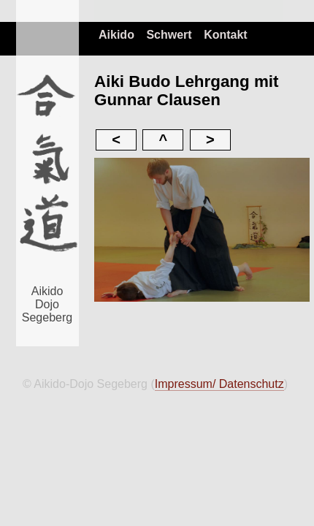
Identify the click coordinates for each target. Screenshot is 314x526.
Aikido (116, 34)
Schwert (168, 34)
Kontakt (226, 34)
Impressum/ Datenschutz (219, 384)
